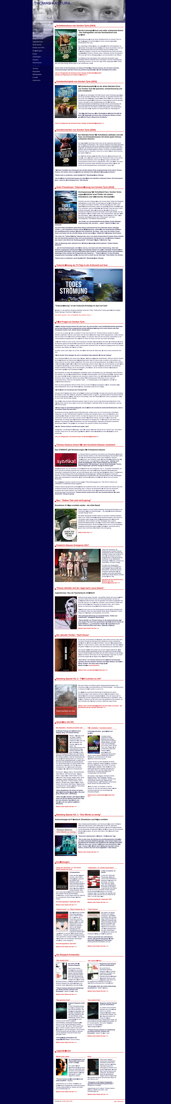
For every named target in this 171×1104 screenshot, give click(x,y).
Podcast (35, 36)
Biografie (123, 18)
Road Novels (37, 45)
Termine (35, 68)
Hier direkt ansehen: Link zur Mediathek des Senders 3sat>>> (73, 315)
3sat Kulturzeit (93, 665)
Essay (35, 54)
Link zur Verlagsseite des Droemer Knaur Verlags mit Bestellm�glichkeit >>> (79, 123)
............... (36, 65)
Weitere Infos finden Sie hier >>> (66, 905)
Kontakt (35, 77)
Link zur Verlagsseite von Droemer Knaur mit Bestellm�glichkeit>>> (77, 436)
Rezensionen (37, 63)
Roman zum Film (38, 47)
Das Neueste (37, 22)
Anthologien (37, 57)
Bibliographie (37, 74)
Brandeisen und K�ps (40, 33)
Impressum (36, 80)
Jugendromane (38, 42)
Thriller (35, 30)
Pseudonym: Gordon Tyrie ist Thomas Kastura (44, 26)
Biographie (36, 71)
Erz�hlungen (37, 51)
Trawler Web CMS (67, 1101)
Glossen (35, 60)
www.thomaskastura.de (60, 21)
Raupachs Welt (38, 39)
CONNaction (120, 1101)
